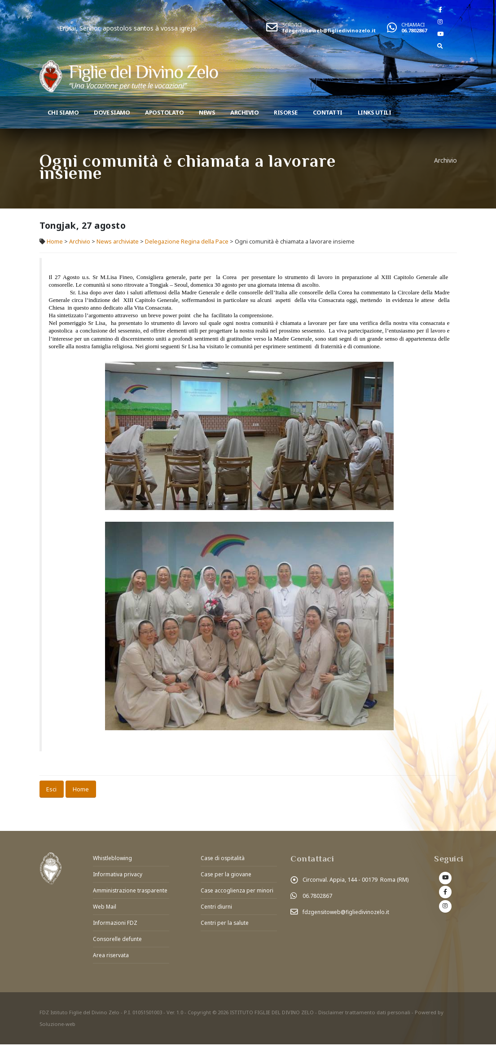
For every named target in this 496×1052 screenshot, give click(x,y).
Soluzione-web (57, 1031)
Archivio (244, 112)
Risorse (286, 112)
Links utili (374, 112)
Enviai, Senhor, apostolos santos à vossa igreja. (156, 28)
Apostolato (164, 112)
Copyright (200, 1019)
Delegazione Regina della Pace (186, 241)
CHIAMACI (413, 24)
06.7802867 (414, 30)
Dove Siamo (112, 112)
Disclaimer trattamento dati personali (365, 1019)
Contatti (327, 112)
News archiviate (118, 241)
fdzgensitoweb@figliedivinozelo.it (329, 30)
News (207, 112)
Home (55, 241)
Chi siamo (63, 112)
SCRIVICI (292, 24)
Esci (51, 789)
